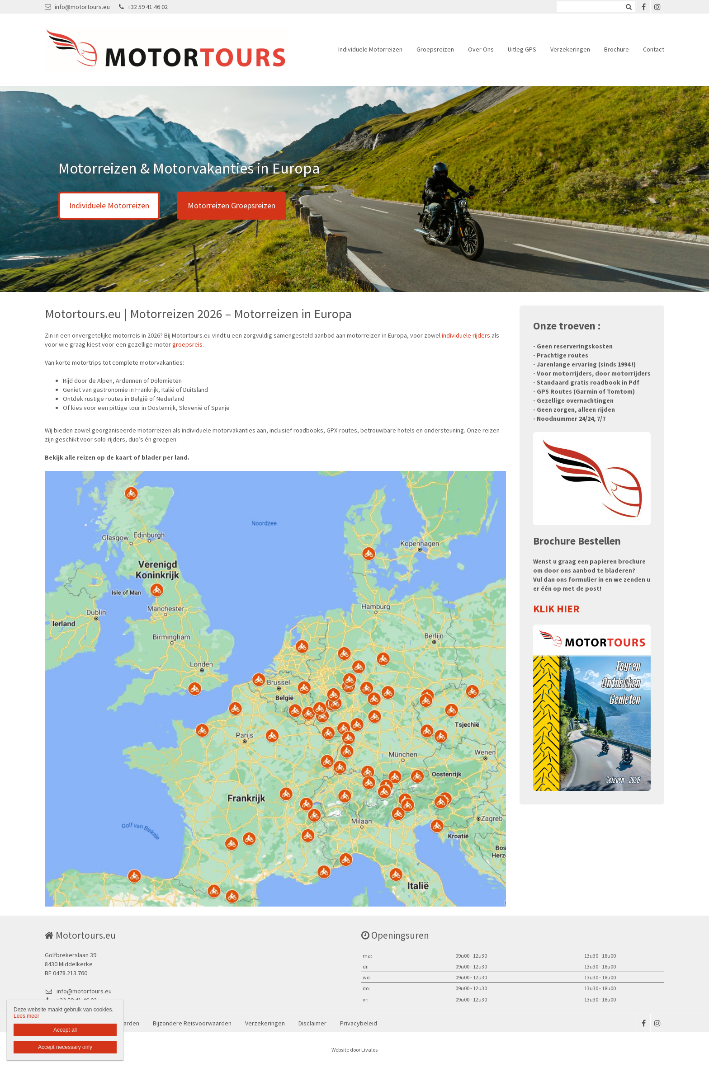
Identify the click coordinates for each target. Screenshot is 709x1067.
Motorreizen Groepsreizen (231, 205)
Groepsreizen (435, 49)
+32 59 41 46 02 (143, 7)
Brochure (616, 49)
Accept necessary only (65, 1047)
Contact (653, 49)
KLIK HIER (556, 608)
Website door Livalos (354, 1049)
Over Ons (481, 49)
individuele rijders (466, 335)
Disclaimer (312, 1023)
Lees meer (26, 1016)
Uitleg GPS (522, 49)
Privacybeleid (358, 1023)
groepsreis (187, 344)
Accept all (65, 1030)
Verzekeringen (570, 49)
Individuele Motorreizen (370, 49)
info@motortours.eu (77, 7)
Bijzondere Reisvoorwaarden (192, 1023)
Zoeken (628, 6)
